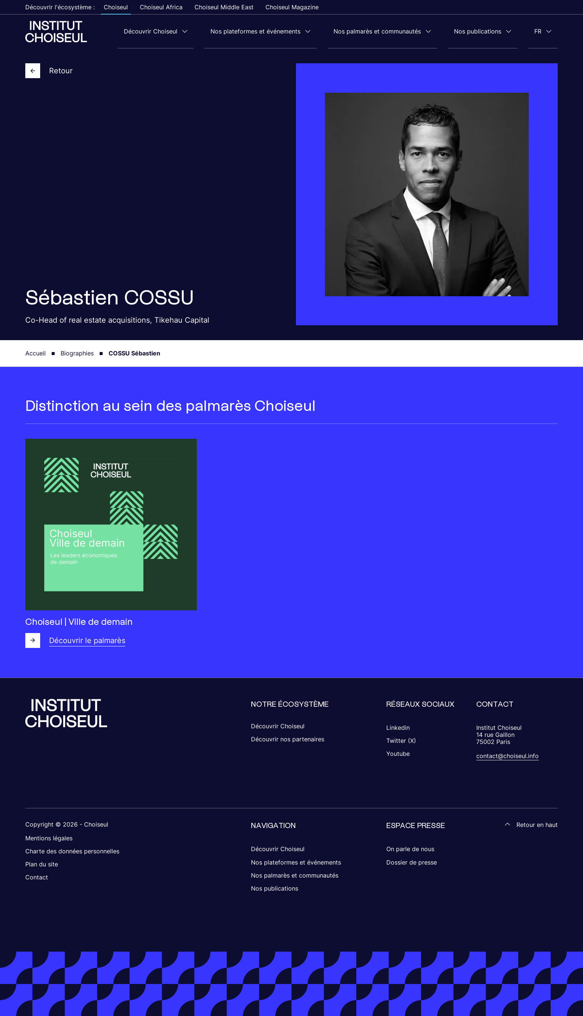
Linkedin (398, 727)
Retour (49, 70)
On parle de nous (410, 848)
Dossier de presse (411, 862)
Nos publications (495, 31)
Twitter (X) (401, 740)
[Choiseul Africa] (56, 31)
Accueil (35, 353)
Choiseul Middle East (224, 7)
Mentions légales (49, 837)
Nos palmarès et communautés (407, 31)
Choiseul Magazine (292, 7)
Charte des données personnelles (72, 850)
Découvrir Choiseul (204, 31)
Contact (36, 877)
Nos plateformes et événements (297, 31)
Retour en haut (531, 824)
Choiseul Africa (161, 7)
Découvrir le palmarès (75, 640)
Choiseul (116, 7)
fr (543, 31)
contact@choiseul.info (507, 755)
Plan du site (41, 864)
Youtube (398, 753)
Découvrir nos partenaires (287, 738)
